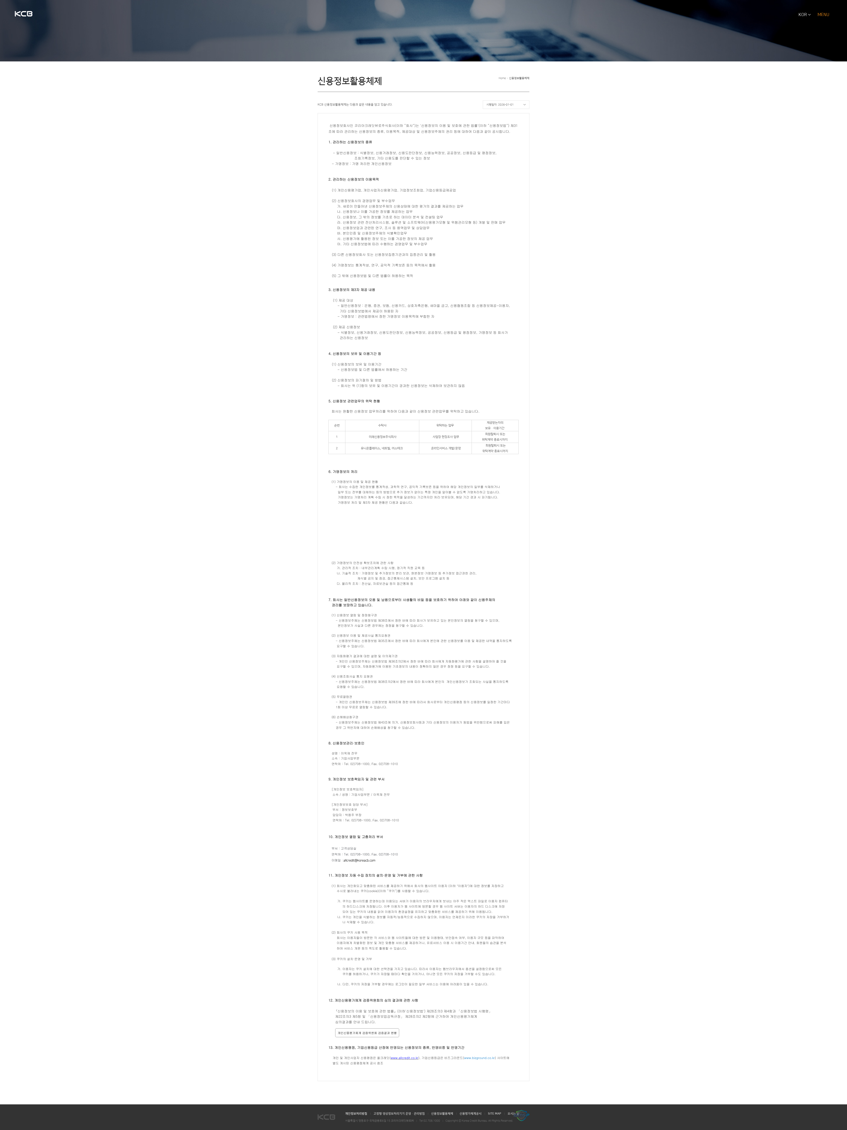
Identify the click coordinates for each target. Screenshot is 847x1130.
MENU (823, 14)
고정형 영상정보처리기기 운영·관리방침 (399, 1113)
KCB (23, 14)
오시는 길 (513, 1113)
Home (502, 78)
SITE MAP (494, 1113)
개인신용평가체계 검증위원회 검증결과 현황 (367, 1033)
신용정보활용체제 (519, 78)
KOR (803, 14)
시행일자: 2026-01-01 (500, 104)
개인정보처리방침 (356, 1113)
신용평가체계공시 (470, 1113)
